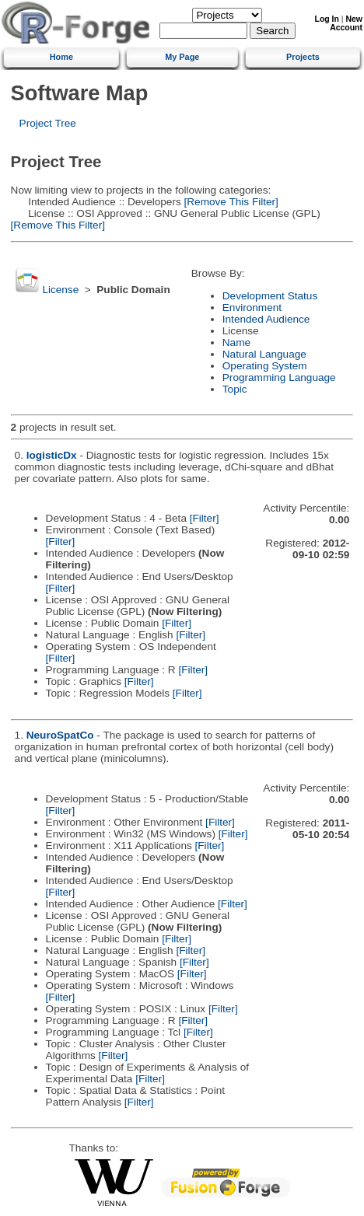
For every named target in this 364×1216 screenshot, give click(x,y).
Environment (252, 307)
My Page (182, 56)
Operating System (264, 366)
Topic (234, 389)
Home (61, 56)
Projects (303, 56)
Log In (327, 19)
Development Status (269, 296)
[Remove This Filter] (229, 202)
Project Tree (47, 123)
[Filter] (204, 518)
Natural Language (264, 354)
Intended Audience (266, 319)
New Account (346, 23)
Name (236, 342)
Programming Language (279, 377)
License (60, 289)
